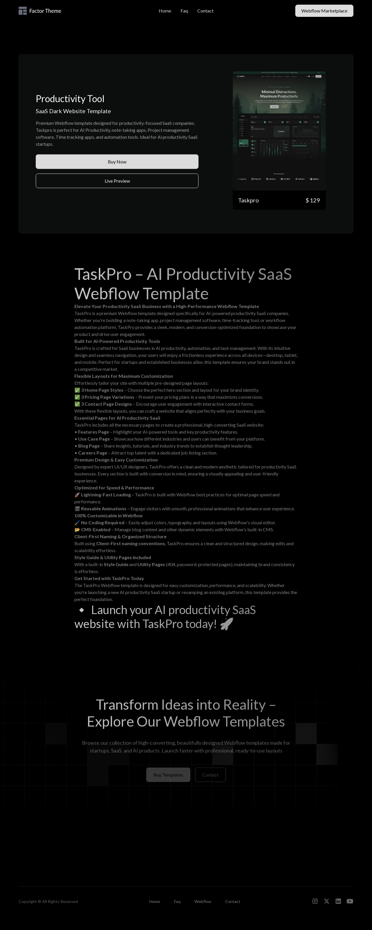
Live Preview (117, 181)
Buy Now (117, 161)
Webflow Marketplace (324, 10)
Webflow (202, 901)
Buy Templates (168, 777)
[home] (53, 11)
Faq (184, 10)
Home (165, 10)
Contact (205, 10)
